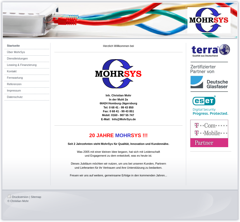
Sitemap (36, 196)
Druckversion (17, 196)
